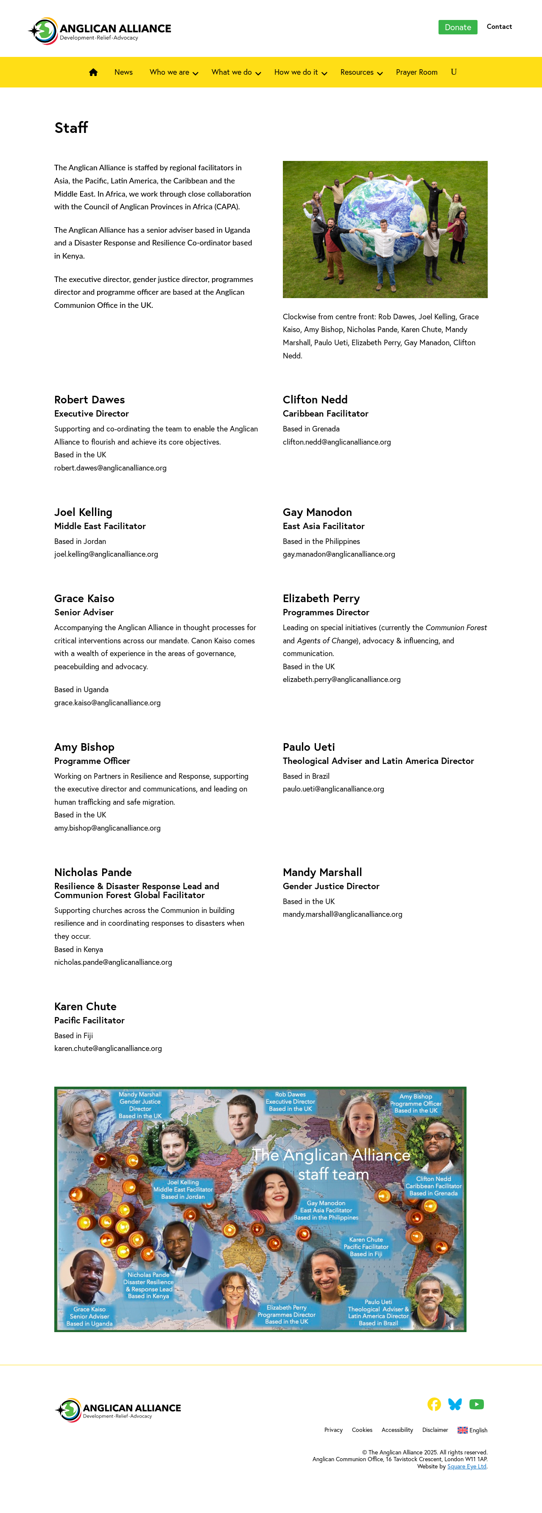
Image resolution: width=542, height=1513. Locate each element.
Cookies (362, 1430)
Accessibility (397, 1430)
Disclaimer (435, 1430)
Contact (499, 26)
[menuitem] (473, 1432)
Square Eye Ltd (466, 1466)
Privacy (333, 1430)
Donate (458, 27)
